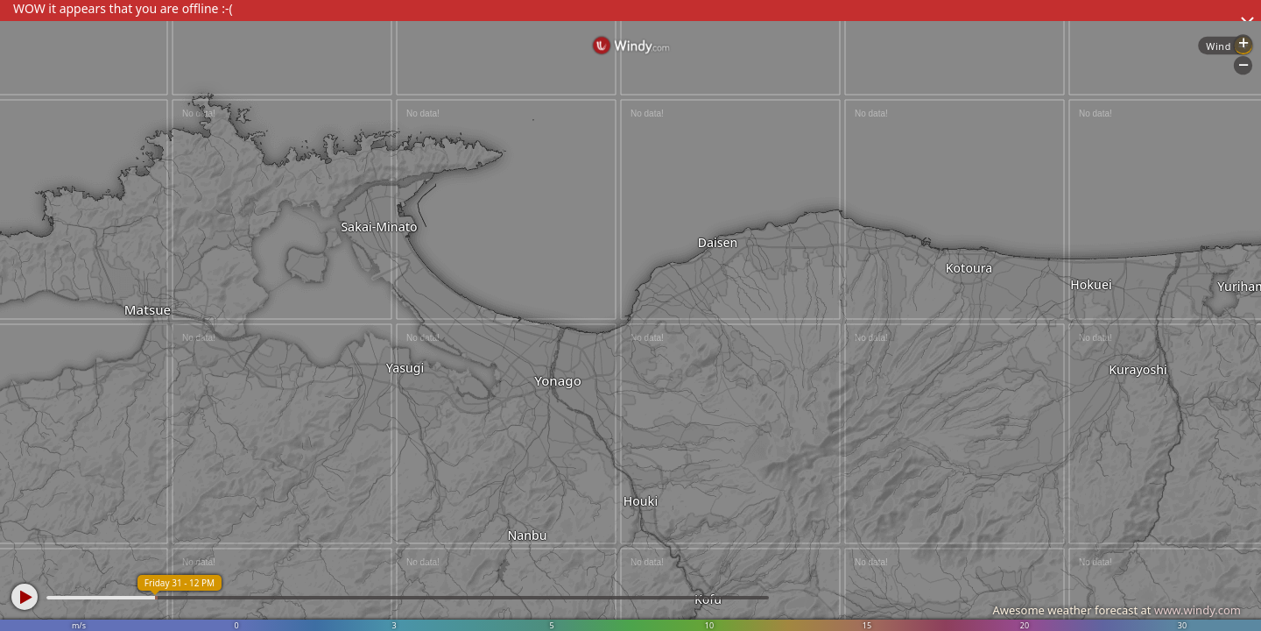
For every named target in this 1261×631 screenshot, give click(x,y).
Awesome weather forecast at (1116, 610)
